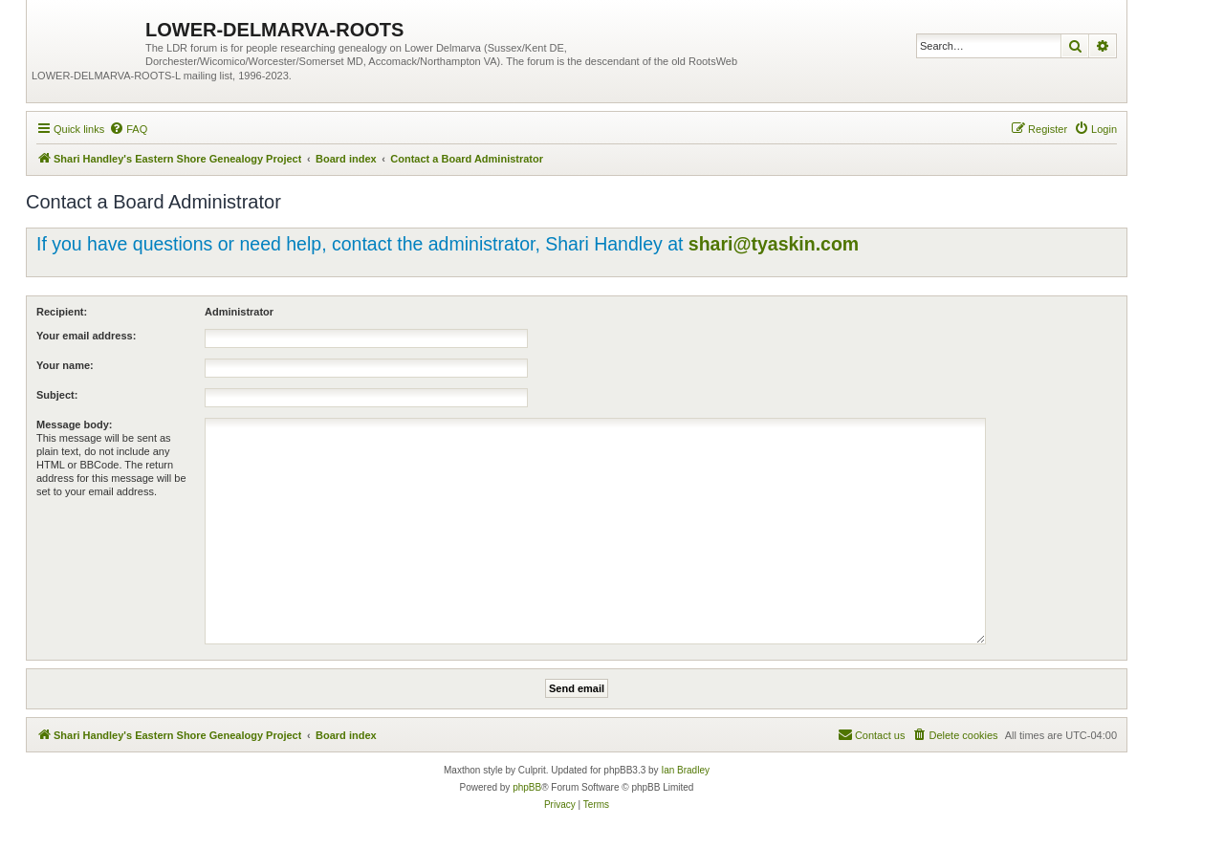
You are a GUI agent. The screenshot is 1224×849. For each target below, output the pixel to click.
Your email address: (86, 335)
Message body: (74, 424)
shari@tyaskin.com (773, 243)
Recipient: (61, 311)
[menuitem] (128, 129)
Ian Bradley (685, 770)
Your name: (65, 365)
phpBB (527, 787)
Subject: (56, 395)
